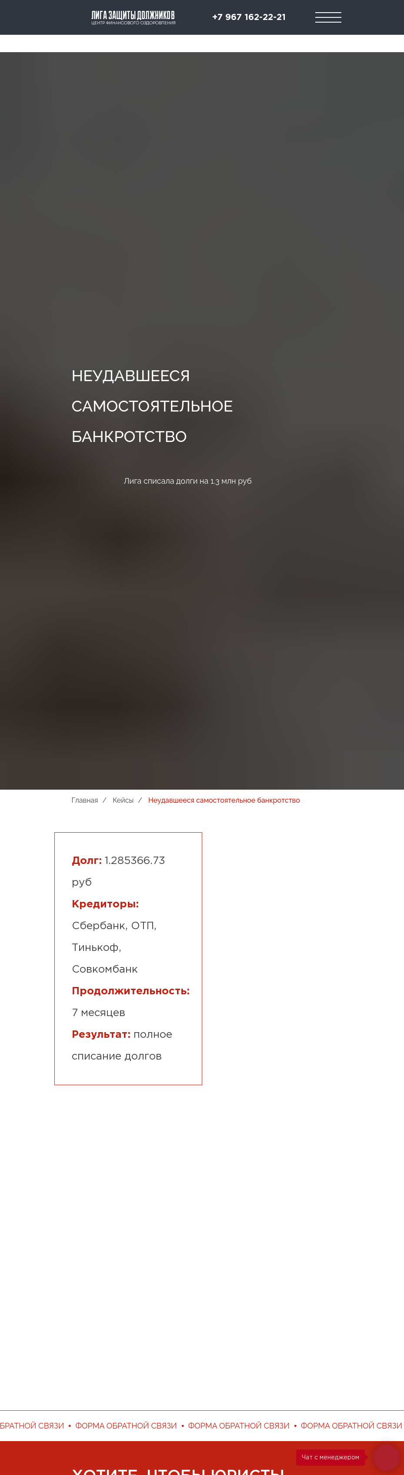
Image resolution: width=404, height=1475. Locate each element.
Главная (85, 800)
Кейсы (123, 800)
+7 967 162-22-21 (249, 17)
